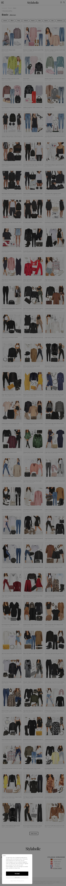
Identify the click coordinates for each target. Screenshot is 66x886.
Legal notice (13, 880)
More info (17, 877)
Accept (17, 873)
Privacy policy (20, 880)
